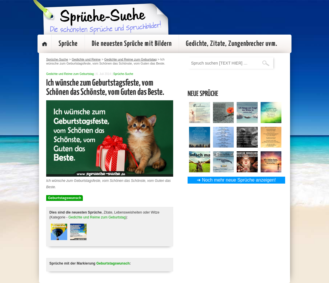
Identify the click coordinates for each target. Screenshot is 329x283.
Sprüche (68, 43)
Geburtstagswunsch (64, 198)
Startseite (44, 44)
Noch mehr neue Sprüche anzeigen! (239, 180)
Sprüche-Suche (123, 74)
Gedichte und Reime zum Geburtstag (70, 74)
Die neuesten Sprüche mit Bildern (132, 43)
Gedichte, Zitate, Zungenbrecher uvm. (231, 43)
